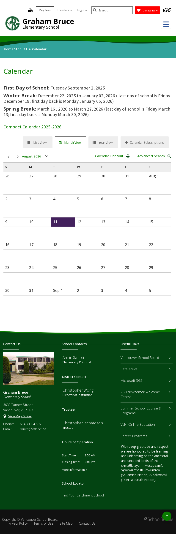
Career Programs (145, 436)
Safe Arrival (145, 369)
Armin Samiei (73, 357)
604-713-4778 (30, 424)
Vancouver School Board (145, 357)
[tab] (37, 142)
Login (82, 10)
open (47, 157)
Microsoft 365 (145, 380)
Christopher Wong (78, 390)
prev (8, 157)
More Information (73, 470)
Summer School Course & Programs (145, 410)
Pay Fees (45, 10)
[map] (30, 10)
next (18, 157)
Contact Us (87, 523)
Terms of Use (43, 523)
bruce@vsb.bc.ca (33, 429)
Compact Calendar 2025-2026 (32, 127)
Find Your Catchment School (83, 495)
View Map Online (20, 416)
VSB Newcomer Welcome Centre (145, 394)
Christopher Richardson (83, 423)
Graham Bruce (48, 21)
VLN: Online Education (145, 424)
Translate (64, 10)
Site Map (66, 523)
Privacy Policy (18, 523)
